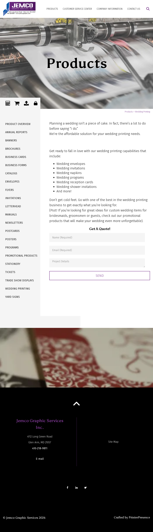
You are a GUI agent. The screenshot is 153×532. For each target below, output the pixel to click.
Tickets (10, 272)
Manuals (11, 214)
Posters (10, 239)
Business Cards (15, 157)
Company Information (110, 8)
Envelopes (12, 181)
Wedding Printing (17, 288)
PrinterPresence (139, 517)
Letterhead (13, 206)
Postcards (12, 231)
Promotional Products (21, 255)
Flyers (9, 190)
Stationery (12, 264)
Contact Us (133, 8)
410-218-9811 (39, 448)
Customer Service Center (77, 8)
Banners (11, 140)
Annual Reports (16, 132)
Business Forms (16, 165)
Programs (12, 247)
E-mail (40, 458)
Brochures (12, 148)
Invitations (13, 198)
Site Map (113, 441)
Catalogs (11, 173)
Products (52, 8)
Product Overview (17, 124)
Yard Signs (12, 297)
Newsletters (14, 222)
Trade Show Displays (19, 280)
